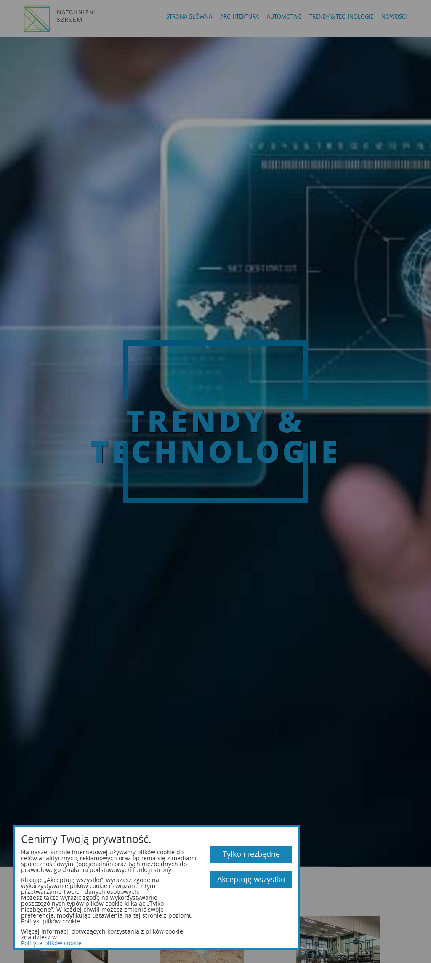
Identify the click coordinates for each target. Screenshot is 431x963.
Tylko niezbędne (251, 854)
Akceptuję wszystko (251, 879)
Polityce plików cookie (51, 943)
